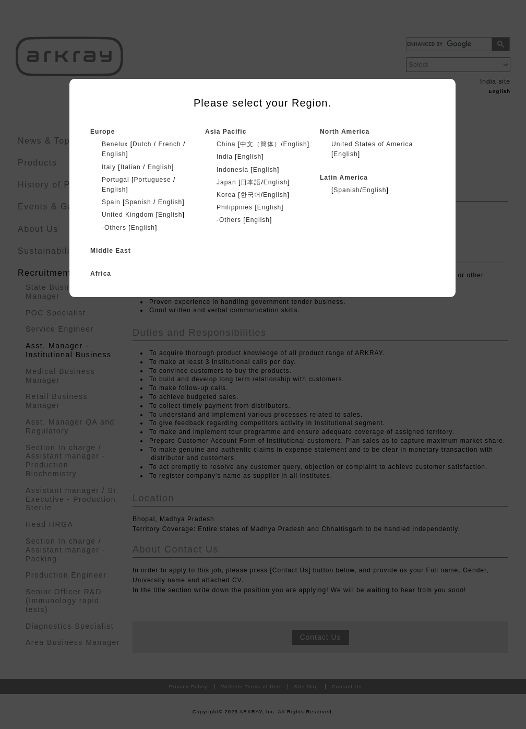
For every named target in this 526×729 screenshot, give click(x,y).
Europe (102, 131)
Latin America (344, 177)
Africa (100, 273)
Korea (226, 194)
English (114, 154)
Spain (111, 202)
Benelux (115, 144)
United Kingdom (127, 214)
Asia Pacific (225, 131)
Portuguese (152, 179)
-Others (114, 227)
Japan (226, 182)
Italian (131, 167)
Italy (109, 167)
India (225, 156)
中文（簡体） (260, 144)
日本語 (251, 182)
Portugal (115, 179)
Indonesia (232, 169)
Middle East (110, 250)
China (226, 144)
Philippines (235, 207)
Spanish (138, 202)
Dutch (142, 144)
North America (344, 131)
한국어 (251, 194)
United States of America (372, 144)
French (169, 144)
